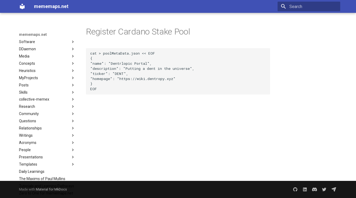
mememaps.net (33, 34)
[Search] (309, 6)
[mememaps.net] (22, 6)
